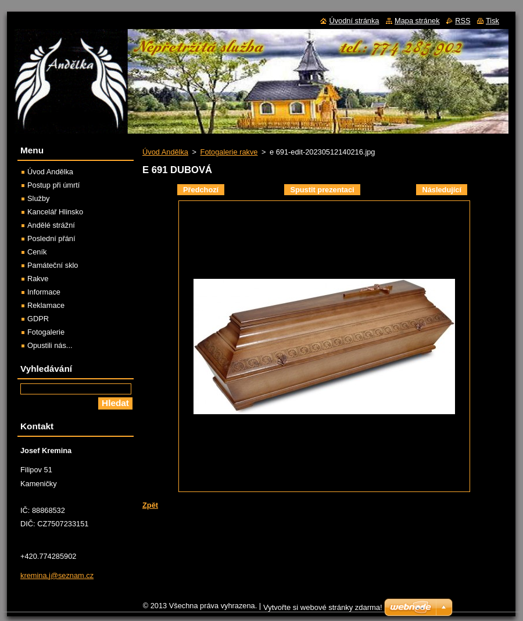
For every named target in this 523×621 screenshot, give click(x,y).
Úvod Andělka (165, 152)
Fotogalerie (46, 332)
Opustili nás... (50, 345)
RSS (462, 20)
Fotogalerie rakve (229, 152)
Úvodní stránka (354, 20)
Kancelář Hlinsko (55, 211)
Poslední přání (51, 238)
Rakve (37, 278)
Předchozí (200, 189)
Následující (441, 189)
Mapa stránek (417, 20)
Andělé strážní (51, 225)
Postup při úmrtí (53, 185)
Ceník (36, 251)
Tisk (492, 20)
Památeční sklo (52, 265)
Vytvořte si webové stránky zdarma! (322, 607)
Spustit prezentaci (322, 189)
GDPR (38, 318)
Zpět (150, 505)
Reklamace (46, 305)
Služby (38, 198)
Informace (43, 292)
